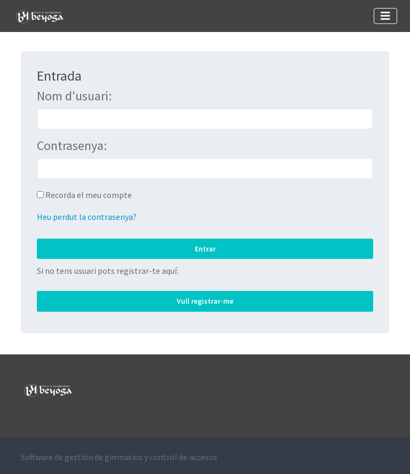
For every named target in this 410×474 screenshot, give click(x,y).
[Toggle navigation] (385, 16)
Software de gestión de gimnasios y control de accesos (119, 457)
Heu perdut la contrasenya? (87, 216)
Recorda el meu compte (88, 194)
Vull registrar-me (205, 301)
